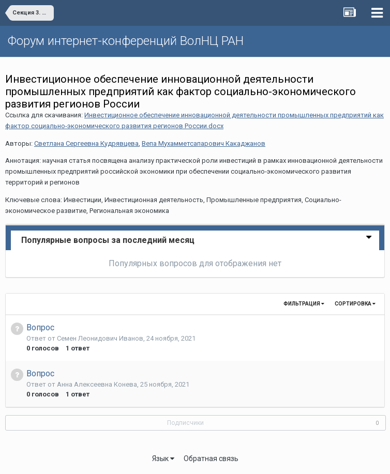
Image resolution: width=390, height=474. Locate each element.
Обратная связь (211, 458)
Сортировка (355, 304)
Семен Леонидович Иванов (100, 338)
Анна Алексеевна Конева (97, 384)
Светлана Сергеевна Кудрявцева (86, 143)
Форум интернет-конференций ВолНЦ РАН (126, 41)
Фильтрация (303, 304)
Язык (163, 458)
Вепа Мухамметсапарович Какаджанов (203, 143)
